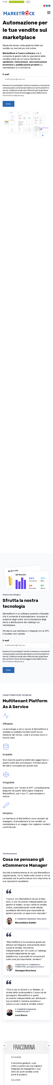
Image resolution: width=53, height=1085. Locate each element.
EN (6, 2)
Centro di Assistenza (16, 2)
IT (3, 2)
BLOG (28, 2)
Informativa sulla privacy (13, 95)
